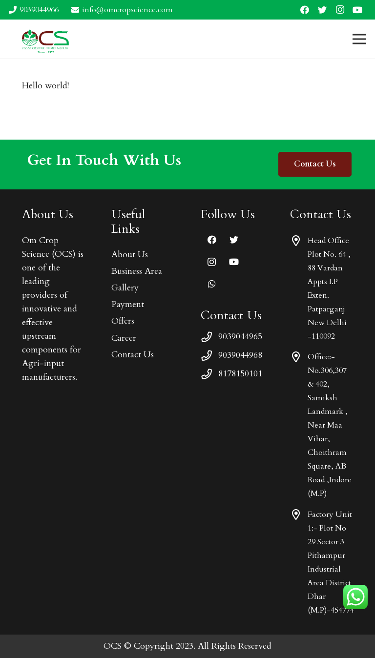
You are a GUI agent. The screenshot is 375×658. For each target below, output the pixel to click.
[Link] (46, 39)
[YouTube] (357, 10)
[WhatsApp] (212, 284)
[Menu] (360, 39)
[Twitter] (322, 10)
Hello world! (45, 86)
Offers (122, 321)
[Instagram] (340, 10)
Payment (127, 304)
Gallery (125, 288)
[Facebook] (304, 10)
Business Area (136, 271)
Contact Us (132, 355)
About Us (129, 254)
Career (123, 338)
